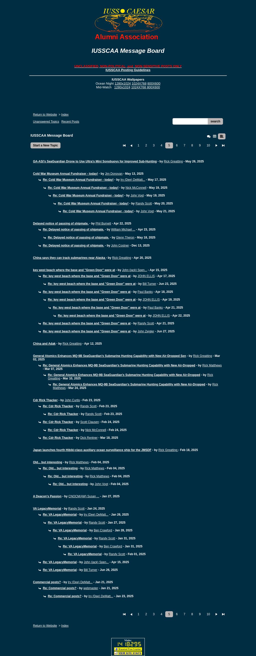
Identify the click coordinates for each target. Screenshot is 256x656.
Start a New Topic (45, 145)
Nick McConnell (136, 187)
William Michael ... (123, 229)
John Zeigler (146, 331)
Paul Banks (145, 292)
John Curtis (72, 400)
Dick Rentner (89, 438)
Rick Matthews (212, 365)
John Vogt (137, 195)
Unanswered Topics (46, 121)
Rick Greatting (173, 161)
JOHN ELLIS (146, 276)
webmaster (91, 588)
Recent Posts (70, 121)
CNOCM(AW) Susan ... (83, 496)
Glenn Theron (125, 237)
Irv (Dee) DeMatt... (132, 179)
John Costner (120, 245)
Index (64, 114)
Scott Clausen (89, 422)
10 (208, 145)
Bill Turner (149, 284)
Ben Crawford (103, 530)
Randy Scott (144, 203)
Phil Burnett (103, 223)
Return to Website (45, 114)
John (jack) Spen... (134, 270)
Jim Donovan (113, 173)
